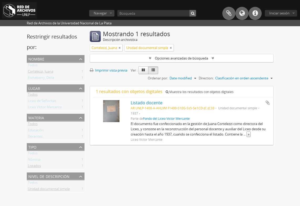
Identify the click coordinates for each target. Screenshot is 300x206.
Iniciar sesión (279, 13)
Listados (34, 166)
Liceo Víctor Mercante (45, 108)
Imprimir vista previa (108, 70)
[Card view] (143, 70)
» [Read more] (248, 134)
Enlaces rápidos (255, 13)
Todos (33, 66)
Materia (36, 117)
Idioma (242, 13)
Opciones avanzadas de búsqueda (181, 58)
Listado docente (146, 103)
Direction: (206, 78)
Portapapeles (228, 13)
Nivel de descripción (49, 176)
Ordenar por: (158, 78)
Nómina (34, 160)
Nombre (36, 58)
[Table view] (153, 70)
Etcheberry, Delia (41, 78)
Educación (36, 131)
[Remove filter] (120, 47)
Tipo (32, 146)
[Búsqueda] (156, 13)
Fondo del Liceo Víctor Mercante (166, 118)
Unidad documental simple (49, 189)
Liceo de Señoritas (42, 101)
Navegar (100, 13)
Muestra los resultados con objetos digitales (200, 92)
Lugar (34, 87)
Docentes (35, 137)
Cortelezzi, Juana (40, 72)
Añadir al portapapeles (267, 102)
